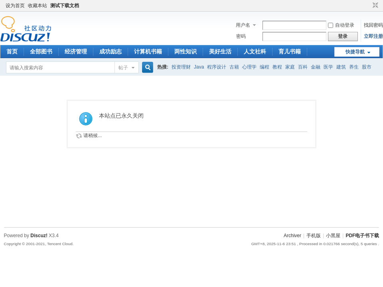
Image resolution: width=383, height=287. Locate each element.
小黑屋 (333, 235)
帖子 (123, 68)
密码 (241, 36)
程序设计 (216, 67)
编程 (264, 67)
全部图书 (41, 51)
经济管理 (76, 51)
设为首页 (15, 5)
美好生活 (220, 51)
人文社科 (255, 51)
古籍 (234, 67)
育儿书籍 (289, 51)
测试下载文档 (64, 5)
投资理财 (181, 67)
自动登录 (341, 25)
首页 (12, 51)
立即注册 (373, 36)
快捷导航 (355, 52)
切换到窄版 (374, 5)
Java (199, 67)
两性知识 (185, 51)
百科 (303, 67)
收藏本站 (37, 5)
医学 (328, 67)
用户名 (243, 25)
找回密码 (373, 25)
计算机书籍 (148, 51)
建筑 (341, 67)
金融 (315, 67)
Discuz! (38, 235)
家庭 (290, 67)
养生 (354, 67)
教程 (277, 67)
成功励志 (110, 51)
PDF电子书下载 (362, 235)
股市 (366, 67)
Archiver (292, 235)
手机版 (313, 235)
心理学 (249, 67)
